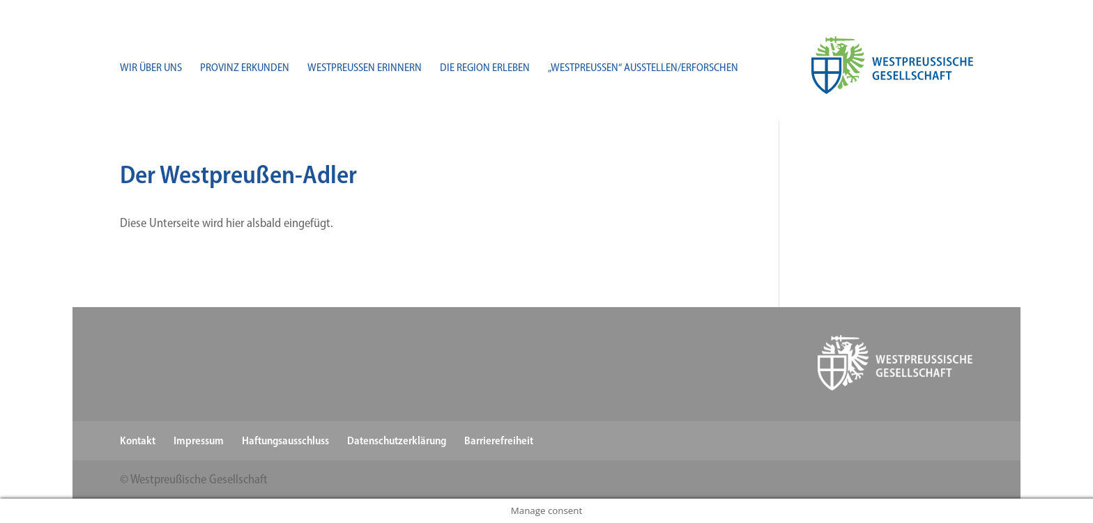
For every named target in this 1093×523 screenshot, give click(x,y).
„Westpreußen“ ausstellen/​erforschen (643, 68)
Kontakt (137, 440)
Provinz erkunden (244, 68)
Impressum (199, 440)
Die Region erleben (485, 68)
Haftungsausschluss (285, 440)
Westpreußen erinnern (364, 68)
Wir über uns (151, 68)
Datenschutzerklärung (396, 440)
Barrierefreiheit (498, 440)
